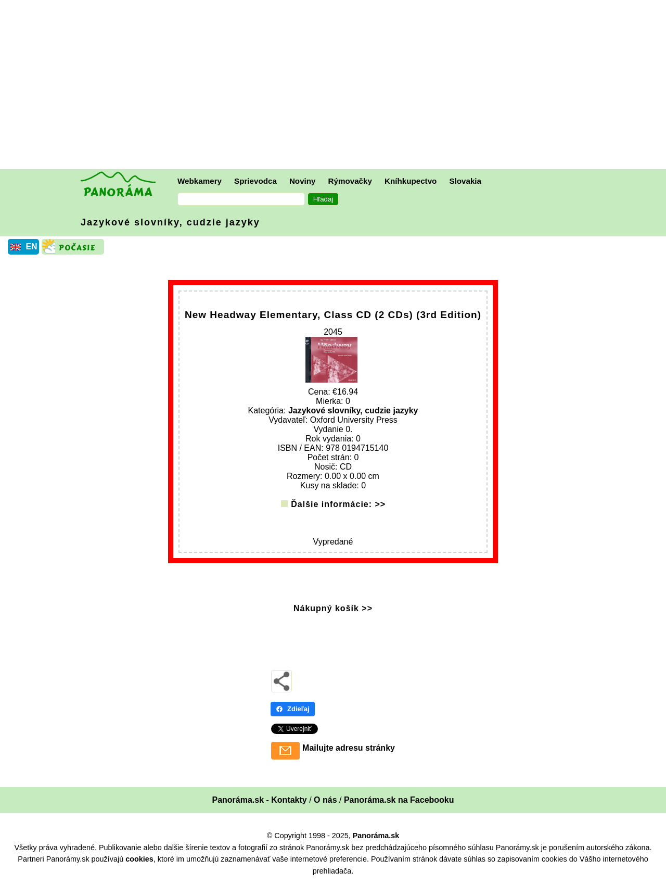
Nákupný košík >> (333, 608)
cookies (139, 859)
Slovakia (465, 180)
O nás (325, 799)
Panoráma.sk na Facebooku (399, 799)
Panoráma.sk (376, 835)
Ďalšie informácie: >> (338, 504)
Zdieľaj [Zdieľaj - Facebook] (293, 709)
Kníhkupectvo (411, 180)
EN (31, 246)
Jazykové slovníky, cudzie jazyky (170, 222)
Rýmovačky (350, 180)
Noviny (302, 180)
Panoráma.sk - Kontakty (259, 799)
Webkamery (199, 180)
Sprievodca (255, 180)
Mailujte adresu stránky (348, 747)
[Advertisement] (335, 86)
